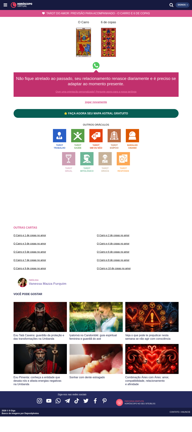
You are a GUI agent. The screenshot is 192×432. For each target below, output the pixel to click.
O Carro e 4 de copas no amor (113, 243)
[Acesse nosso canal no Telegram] (67, 401)
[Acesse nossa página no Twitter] (86, 401)
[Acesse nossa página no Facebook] (95, 401)
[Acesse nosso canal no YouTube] (49, 401)
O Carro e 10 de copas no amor (114, 268)
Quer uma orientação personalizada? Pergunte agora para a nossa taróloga (96, 91)
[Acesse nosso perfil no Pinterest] (104, 401)
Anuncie (185, 412)
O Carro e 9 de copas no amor (30, 268)
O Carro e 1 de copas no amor (30, 235)
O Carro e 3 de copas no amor (30, 243)
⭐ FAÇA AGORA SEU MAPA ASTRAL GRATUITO (96, 113)
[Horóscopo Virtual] (50, 5)
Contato (175, 412)
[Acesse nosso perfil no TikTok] (77, 401)
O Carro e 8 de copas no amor (113, 260)
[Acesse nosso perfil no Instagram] (39, 401)
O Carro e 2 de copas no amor (113, 235)
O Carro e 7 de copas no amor (30, 260)
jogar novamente (96, 102)
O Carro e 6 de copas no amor (113, 251)
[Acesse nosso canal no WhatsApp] (58, 401)
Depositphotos (31, 413)
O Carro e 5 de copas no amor (30, 251)
